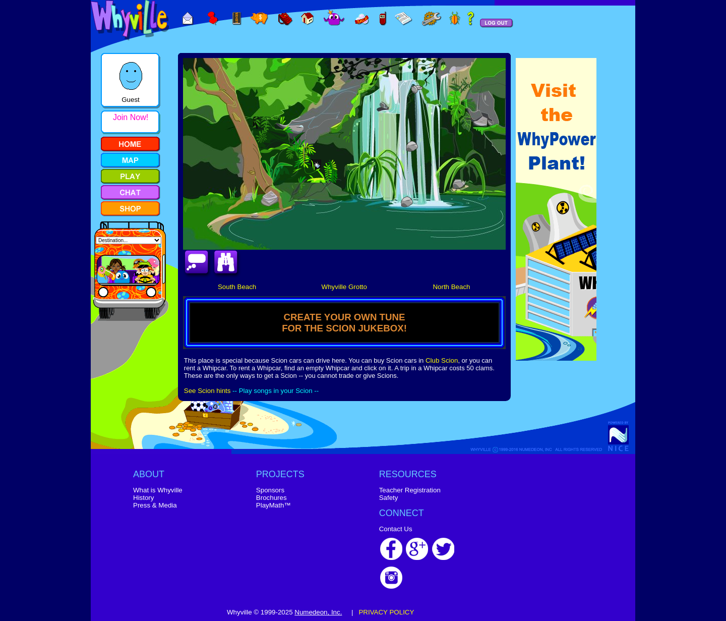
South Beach (237, 287)
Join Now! (130, 117)
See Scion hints (207, 390)
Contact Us (395, 529)
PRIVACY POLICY (386, 612)
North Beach (451, 287)
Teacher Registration (410, 490)
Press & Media (155, 505)
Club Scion (442, 360)
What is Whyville (158, 490)
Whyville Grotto (344, 287)
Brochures (271, 497)
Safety (388, 497)
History (143, 497)
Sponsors (270, 490)
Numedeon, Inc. (318, 612)
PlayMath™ (273, 505)
